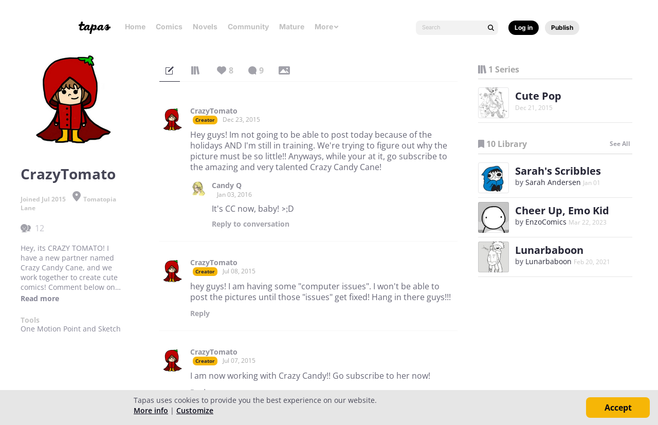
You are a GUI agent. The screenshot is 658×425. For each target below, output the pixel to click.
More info (151, 410)
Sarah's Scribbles (558, 171)
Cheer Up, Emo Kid (562, 210)
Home (135, 26)
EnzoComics (545, 222)
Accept (618, 407)
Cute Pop (538, 96)
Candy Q (227, 185)
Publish (562, 27)
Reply (250, 224)
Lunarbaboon (549, 250)
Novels (205, 26)
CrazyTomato (213, 111)
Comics (169, 26)
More (327, 26)
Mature (291, 26)
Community (248, 26)
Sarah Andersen (553, 182)
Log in (524, 27)
